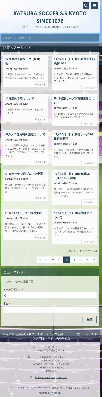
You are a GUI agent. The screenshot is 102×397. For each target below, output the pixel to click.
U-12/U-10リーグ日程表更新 (23, 213)
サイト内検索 (86, 5)
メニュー (94, 5)
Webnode (56, 392)
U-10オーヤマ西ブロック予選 (24, 174)
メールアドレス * (13, 289)
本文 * (6, 303)
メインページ (9, 37)
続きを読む (40, 84)
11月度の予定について (19, 98)
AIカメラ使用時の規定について (25, 134)
